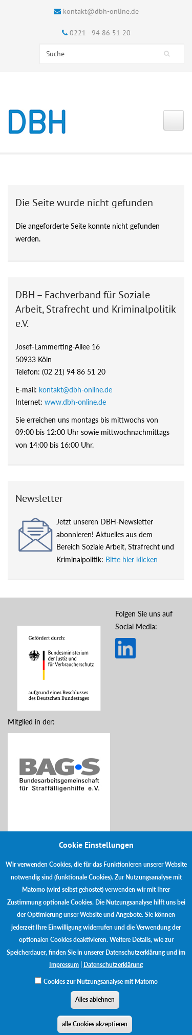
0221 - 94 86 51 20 (100, 32)
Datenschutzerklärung (113, 970)
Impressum (64, 970)
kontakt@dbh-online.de (101, 11)
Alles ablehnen (95, 1005)
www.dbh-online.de (75, 402)
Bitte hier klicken (131, 559)
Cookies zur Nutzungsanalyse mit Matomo (101, 987)
